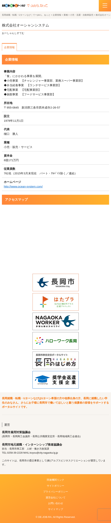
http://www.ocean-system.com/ (23, 186)
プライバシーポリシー (55, 491)
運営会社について (56, 497)
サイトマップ (55, 509)
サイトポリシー (55, 485)
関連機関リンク (55, 479)
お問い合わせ (55, 503)
